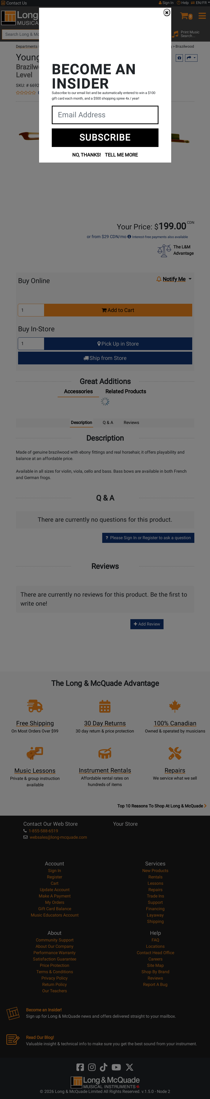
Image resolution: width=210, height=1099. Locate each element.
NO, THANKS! (86, 155)
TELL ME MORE (121, 155)
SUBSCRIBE (105, 137)
